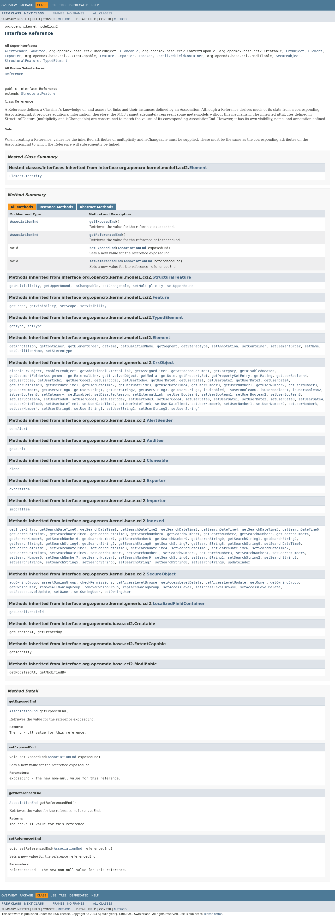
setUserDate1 (226, 399)
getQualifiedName (137, 346)
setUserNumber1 (238, 404)
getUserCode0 (21, 380)
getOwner (258, 582)
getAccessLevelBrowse (137, 582)
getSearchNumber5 (25, 539)
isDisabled (213, 390)
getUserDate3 (248, 380)
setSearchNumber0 (106, 553)
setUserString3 (153, 408)
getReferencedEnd (106, 235)
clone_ (15, 469)
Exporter (13, 56)
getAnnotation (22, 346)
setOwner (62, 592)
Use (53, 5)
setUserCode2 (112, 399)
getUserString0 (56, 390)
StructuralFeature (22, 61)
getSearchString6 (135, 543)
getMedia (149, 376)
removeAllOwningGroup (60, 587)
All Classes (102, 13)
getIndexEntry (22, 529)
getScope (17, 306)
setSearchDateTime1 (27, 548)
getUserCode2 (78, 380)
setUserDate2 (254, 399)
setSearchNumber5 (288, 553)
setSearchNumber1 (143, 553)
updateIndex (239, 562)
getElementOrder (83, 346)
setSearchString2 (244, 557)
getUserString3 (153, 390)
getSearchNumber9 (171, 539)
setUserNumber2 (270, 404)
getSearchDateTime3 (179, 529)
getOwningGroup (284, 582)
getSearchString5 (98, 543)
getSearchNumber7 (98, 539)
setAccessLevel (177, 587)
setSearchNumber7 (62, 557)
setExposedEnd (103, 248)
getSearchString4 (62, 543)
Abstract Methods (96, 207)
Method (64, 19)
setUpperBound (180, 286)
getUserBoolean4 (291, 376)
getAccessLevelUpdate (226, 582)
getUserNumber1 (238, 385)
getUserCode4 (135, 380)
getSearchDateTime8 (68, 534)
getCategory (225, 371)
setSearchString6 (98, 562)
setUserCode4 (169, 399)
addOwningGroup (23, 582)
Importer (126, 56)
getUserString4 (185, 390)
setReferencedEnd (106, 261)
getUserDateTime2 (98, 385)
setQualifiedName (25, 351)
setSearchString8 (171, 562)
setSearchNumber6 (25, 557)
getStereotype (194, 346)
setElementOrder (285, 346)
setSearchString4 (25, 562)
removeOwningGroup (101, 587)
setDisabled (79, 394)
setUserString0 (56, 408)
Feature (107, 56)
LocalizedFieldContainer (179, 56)
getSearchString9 (244, 543)
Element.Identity (25, 176)
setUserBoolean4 (24, 399)
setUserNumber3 (302, 404)
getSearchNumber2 (219, 534)
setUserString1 (88, 408)
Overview (9, 5)
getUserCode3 (106, 380)
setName (312, 346)
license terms (212, 914)
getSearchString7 (171, 543)
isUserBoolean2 (307, 390)
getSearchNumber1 (183, 534)
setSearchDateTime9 (68, 553)
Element (315, 51)
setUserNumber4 (23, 408)
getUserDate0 (163, 380)
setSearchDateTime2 (68, 548)
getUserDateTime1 (62, 385)
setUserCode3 (141, 399)
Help (95, 5)
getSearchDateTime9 (108, 534)
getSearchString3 (25, 543)
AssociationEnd (24, 221)
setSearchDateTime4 (149, 548)
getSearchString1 (244, 539)
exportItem (19, 489)
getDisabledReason (257, 371)
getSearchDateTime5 (260, 529)
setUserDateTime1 (62, 404)
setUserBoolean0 (182, 394)
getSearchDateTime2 (139, 529)
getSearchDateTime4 (220, 529)
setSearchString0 (171, 557)
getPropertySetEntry (231, 376)
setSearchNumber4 (252, 553)
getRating (263, 376)
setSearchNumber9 (135, 557)
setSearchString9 (207, 562)
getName (109, 346)
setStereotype (59, 351)
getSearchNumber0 (147, 534)
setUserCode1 (84, 399)
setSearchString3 (280, 557)
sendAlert (18, 429)
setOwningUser (87, 592)
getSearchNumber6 (62, 539)
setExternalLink (148, 394)
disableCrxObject (25, 371)
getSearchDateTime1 (98, 529)
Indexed (145, 56)
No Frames (75, 13)
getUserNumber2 (270, 385)
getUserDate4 (276, 380)
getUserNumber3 (302, 385)
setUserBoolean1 (217, 394)
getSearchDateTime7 (27, 534)
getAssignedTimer (151, 371)
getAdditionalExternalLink (105, 371)
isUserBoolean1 (274, 390)
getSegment (167, 346)
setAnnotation (225, 346)
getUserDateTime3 (135, 385)
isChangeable (86, 286)
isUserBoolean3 (23, 394)
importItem (19, 509)
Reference (14, 74)
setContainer (254, 346)
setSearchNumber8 (98, 557)
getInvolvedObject (119, 376)
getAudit (17, 449)
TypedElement (55, 61)
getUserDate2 (220, 380)
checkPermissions (96, 582)
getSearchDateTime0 (58, 529)
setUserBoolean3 (285, 394)
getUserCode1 (50, 380)
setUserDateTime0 (25, 404)
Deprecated (79, 5)
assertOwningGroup (59, 582)
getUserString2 (121, 390)
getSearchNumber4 (292, 534)
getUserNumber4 (23, 390)
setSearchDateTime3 (108, 548)
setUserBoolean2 (251, 394)
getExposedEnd (103, 221)
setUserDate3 (282, 399)
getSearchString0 (207, 539)
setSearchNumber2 (179, 553)
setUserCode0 (56, 399)
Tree (62, 5)
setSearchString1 (207, 557)
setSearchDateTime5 (189, 548)
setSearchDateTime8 (27, 553)
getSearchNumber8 (135, 539)
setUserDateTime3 (135, 404)
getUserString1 (88, 390)
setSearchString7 (135, 562)
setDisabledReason (111, 394)
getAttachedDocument (190, 371)
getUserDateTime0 (25, 385)
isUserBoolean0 (242, 390)
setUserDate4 (311, 399)
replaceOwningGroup (141, 587)
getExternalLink (83, 376)
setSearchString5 (62, 562)
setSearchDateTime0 (282, 543)
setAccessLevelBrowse (215, 587)
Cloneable (129, 51)
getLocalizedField (26, 612)
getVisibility (43, 306)
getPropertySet (193, 376)
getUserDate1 (191, 380)
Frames (59, 13)
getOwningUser (22, 587)
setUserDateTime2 (98, 404)
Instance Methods (56, 207)
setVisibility (93, 306)
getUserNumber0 (205, 385)
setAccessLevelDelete (260, 587)
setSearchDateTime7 (270, 548)
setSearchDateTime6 (230, 548)
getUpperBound (57, 286)
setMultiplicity (148, 286)
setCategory (53, 394)
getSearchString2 (280, 539)
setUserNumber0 (205, 404)
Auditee (38, 51)
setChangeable (115, 286)
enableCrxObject (61, 371)
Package (26, 5)
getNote (168, 376)
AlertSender (16, 51)
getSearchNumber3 (256, 534)
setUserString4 (185, 408)
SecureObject (288, 56)
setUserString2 (121, 408)
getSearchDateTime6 (300, 529)
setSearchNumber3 (215, 553)
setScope (68, 306)
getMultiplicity (24, 286)
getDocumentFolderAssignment (36, 376)
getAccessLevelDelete (181, 582)
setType (35, 326)
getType (16, 326)
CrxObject (295, 51)
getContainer (52, 346)
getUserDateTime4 (171, 385)
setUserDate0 (197, 399)
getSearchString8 (207, 543)
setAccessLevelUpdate (29, 592)
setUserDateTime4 (171, 404)
